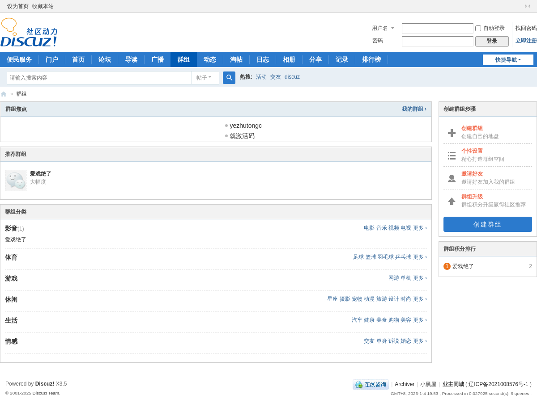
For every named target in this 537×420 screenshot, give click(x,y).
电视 (406, 228)
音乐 (381, 228)
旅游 (381, 299)
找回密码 (526, 28)
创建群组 (487, 224)
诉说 (393, 341)
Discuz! (45, 384)
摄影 (345, 299)
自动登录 (490, 28)
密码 (377, 41)
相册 (289, 59)
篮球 (371, 257)
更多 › (420, 228)
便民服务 (19, 59)
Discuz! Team (45, 393)
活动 (261, 77)
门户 (52, 59)
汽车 (357, 320)
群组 (183, 59)
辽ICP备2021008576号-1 (498, 384)
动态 (210, 59)
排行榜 (371, 59)
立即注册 (526, 41)
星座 (332, 299)
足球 (358, 257)
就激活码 (242, 135)
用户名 (380, 28)
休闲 (11, 299)
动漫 (369, 299)
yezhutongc (246, 125)
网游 (393, 278)
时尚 (406, 299)
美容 (406, 320)
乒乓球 (403, 257)
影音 (11, 228)
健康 (369, 320)
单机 (406, 278)
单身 (381, 341)
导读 (131, 59)
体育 (11, 257)
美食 (381, 320)
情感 (11, 341)
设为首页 (18, 6)
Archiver (404, 384)
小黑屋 (428, 384)
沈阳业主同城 (3, 94)
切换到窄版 (528, 6)
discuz (292, 77)
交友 (275, 77)
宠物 (357, 299)
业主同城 (453, 384)
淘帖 (236, 59)
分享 (315, 59)
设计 (393, 299)
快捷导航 (506, 60)
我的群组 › (414, 109)
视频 (393, 228)
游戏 (11, 278)
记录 (342, 59)
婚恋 (406, 341)
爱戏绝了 (40, 174)
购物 (393, 320)
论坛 (104, 59)
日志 (262, 59)
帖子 (201, 78)
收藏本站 (43, 6)
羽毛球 (386, 257)
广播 (157, 59)
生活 (11, 320)
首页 (78, 59)
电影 (369, 228)
